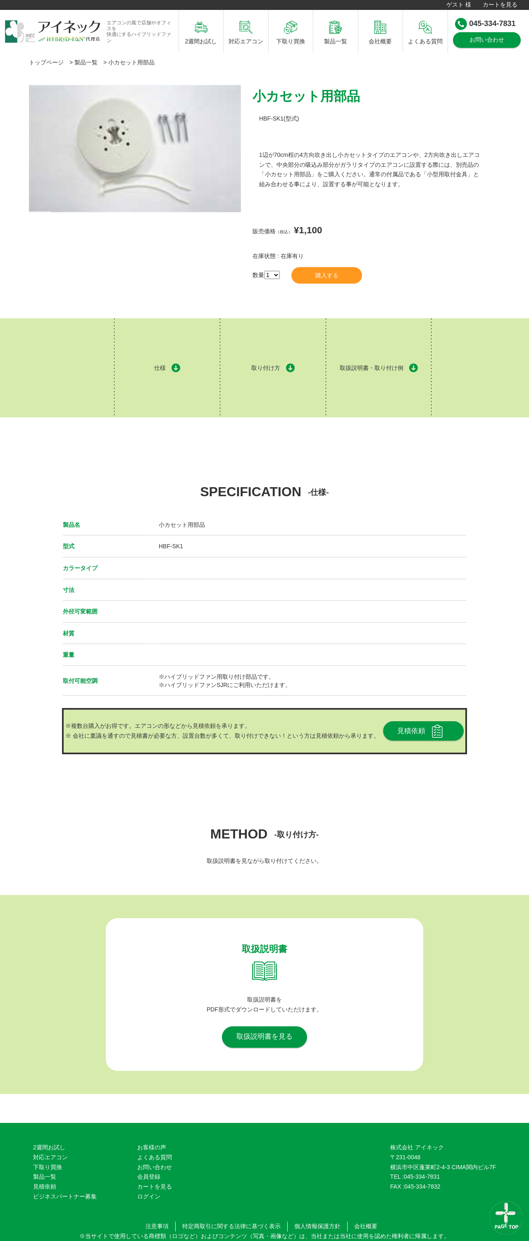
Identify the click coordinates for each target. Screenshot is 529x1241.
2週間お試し (49, 1147)
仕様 (167, 367)
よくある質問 (154, 1157)
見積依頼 (44, 1186)
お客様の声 (151, 1147)
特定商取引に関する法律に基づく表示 (231, 1226)
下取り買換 (47, 1167)
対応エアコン (50, 1157)
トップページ (46, 62)
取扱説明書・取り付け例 (379, 367)
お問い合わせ (154, 1167)
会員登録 (148, 1176)
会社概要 (365, 1226)
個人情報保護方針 (317, 1226)
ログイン (148, 1196)
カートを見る (500, 4)
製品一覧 (86, 62)
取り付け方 (273, 367)
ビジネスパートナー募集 (65, 1196)
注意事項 (157, 1226)
